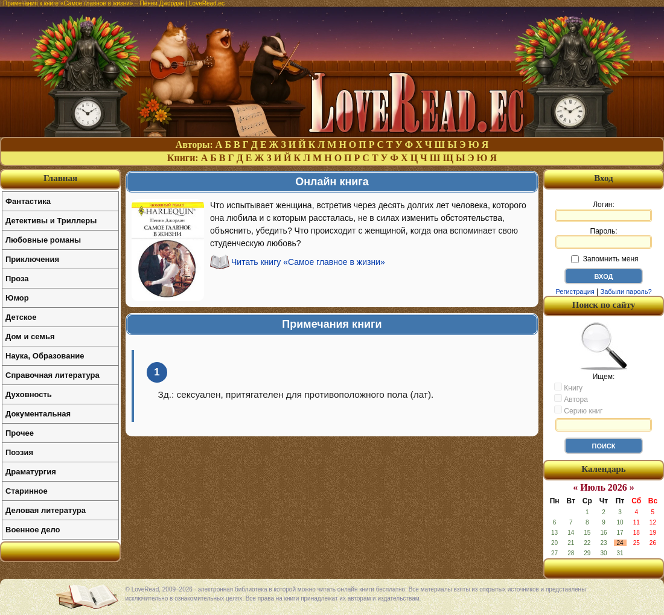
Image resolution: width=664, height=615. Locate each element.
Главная (60, 178)
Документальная (38, 413)
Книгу (568, 387)
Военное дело (32, 529)
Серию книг (578, 410)
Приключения (32, 259)
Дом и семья (30, 336)
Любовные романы (43, 239)
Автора (571, 399)
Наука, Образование (44, 355)
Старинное (26, 491)
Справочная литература (52, 375)
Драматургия (30, 471)
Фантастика (28, 201)
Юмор (17, 297)
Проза (17, 278)
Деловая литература (45, 510)
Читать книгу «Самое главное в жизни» (308, 262)
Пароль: (603, 238)
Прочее (19, 433)
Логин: (603, 211)
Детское (20, 317)
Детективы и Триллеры (51, 220)
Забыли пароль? (626, 291)
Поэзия (19, 452)
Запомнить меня (604, 259)
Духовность (28, 394)
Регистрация (574, 291)
